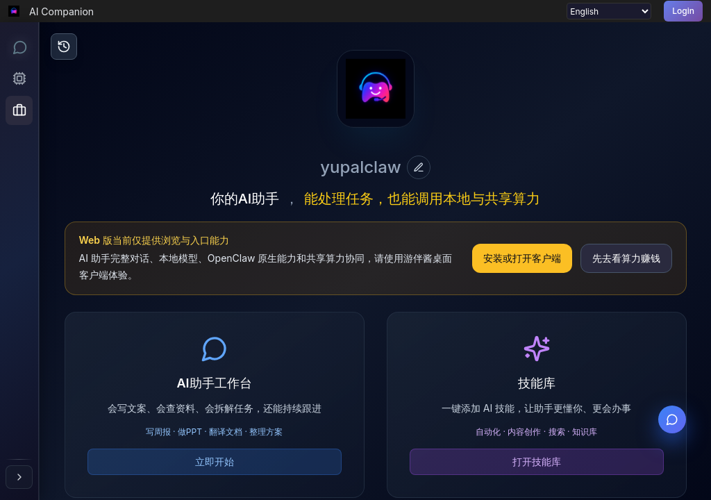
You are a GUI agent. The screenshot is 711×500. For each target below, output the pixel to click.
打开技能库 (536, 461)
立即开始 (214, 461)
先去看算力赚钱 (626, 258)
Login (683, 11)
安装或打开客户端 (522, 258)
